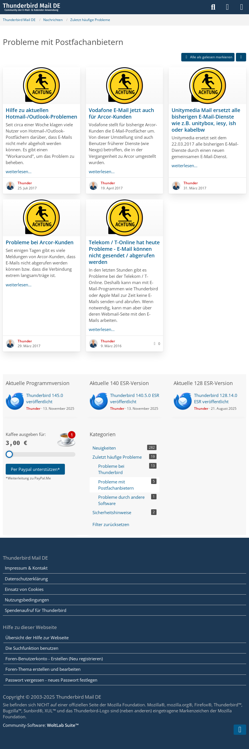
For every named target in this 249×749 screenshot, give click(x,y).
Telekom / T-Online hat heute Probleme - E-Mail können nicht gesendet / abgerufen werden (124, 252)
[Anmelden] (227, 7)
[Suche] (213, 7)
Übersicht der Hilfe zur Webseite (37, 637)
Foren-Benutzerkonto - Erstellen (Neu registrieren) (54, 658)
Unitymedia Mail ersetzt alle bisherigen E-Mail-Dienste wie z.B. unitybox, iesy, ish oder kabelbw (206, 120)
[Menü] (241, 7)
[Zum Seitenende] (240, 730)
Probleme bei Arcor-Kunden (39, 242)
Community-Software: (41, 725)
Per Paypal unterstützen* (35, 469)
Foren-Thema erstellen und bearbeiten (43, 669)
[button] (241, 57)
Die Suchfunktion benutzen (31, 648)
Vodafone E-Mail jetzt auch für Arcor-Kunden (121, 113)
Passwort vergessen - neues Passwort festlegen (51, 680)
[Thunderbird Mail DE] (31, 7)
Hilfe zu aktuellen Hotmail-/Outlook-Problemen (41, 113)
